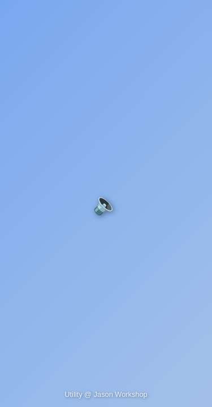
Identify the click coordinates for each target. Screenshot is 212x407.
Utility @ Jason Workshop (105, 394)
